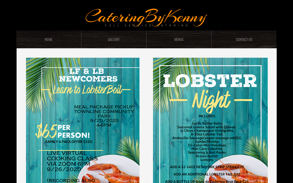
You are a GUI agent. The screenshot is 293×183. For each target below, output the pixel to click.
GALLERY (114, 39)
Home (49, 39)
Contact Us (244, 39)
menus (179, 39)
